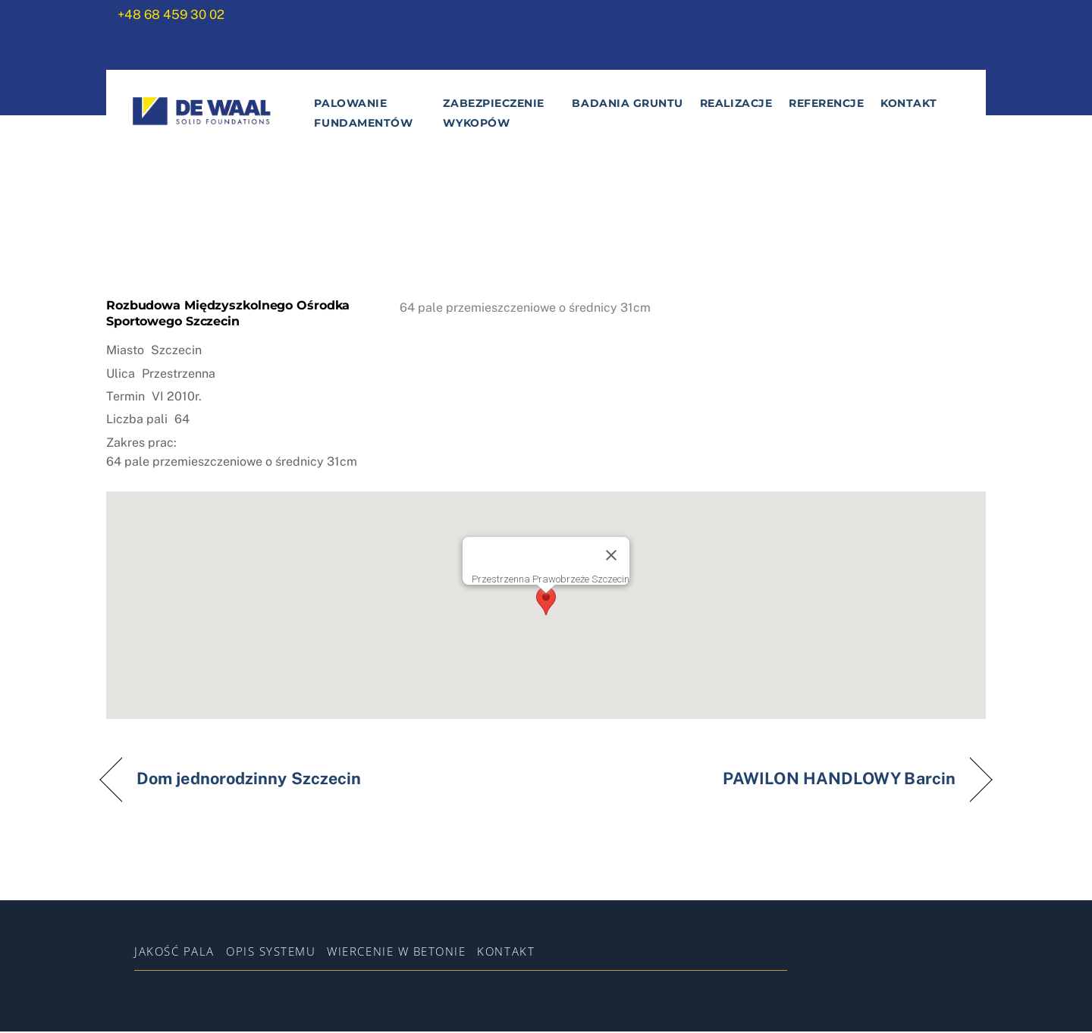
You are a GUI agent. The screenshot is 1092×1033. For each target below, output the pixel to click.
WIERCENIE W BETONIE (396, 951)
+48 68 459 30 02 (171, 14)
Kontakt (908, 105)
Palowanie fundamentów (363, 114)
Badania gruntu (627, 105)
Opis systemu (270, 951)
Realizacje (735, 105)
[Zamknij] (611, 556)
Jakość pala (174, 951)
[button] (546, 602)
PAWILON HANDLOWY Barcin (839, 780)
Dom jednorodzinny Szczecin (248, 780)
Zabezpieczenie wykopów (493, 114)
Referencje (825, 105)
